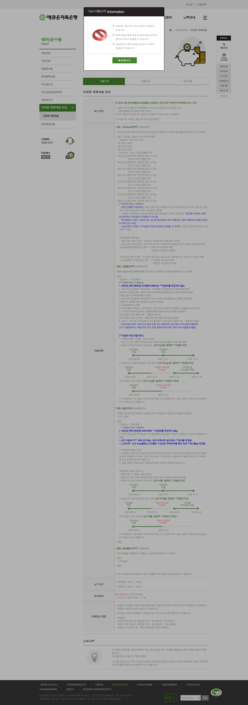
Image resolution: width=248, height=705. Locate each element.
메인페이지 (124, 60)
